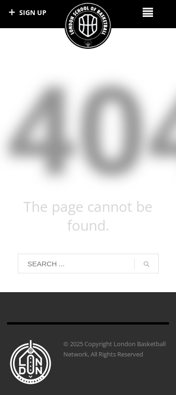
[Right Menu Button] (147, 12)
